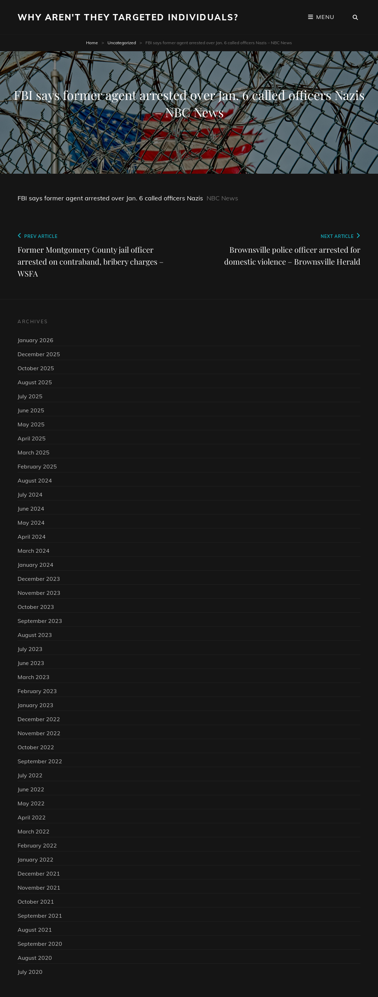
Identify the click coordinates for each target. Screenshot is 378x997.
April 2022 (32, 817)
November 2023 (39, 592)
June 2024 (31, 508)
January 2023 (35, 705)
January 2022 (35, 859)
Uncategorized (121, 42)
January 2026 (35, 340)
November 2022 (39, 733)
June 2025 (31, 410)
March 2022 (34, 831)
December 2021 (39, 873)
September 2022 (40, 761)
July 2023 (30, 648)
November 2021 (39, 887)
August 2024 (35, 480)
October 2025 (36, 368)
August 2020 (35, 957)
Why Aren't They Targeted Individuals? (128, 17)
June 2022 (31, 789)
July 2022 (30, 775)
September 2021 (40, 915)
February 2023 (37, 690)
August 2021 (35, 929)
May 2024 (31, 522)
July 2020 (30, 971)
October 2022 (36, 747)
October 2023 (36, 606)
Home (92, 42)
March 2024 (34, 550)
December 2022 (39, 719)
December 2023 (39, 578)
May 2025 (31, 424)
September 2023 (40, 620)
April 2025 (32, 438)
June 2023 (31, 662)
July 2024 (30, 494)
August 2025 (35, 382)
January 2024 (35, 564)
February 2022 (37, 845)
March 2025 (34, 452)
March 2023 (34, 676)
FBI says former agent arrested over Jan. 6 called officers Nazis (110, 198)
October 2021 (36, 901)
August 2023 (35, 634)
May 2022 (31, 803)
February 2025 (37, 466)
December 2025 (39, 354)
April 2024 (32, 536)
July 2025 (30, 396)
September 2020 (40, 943)
